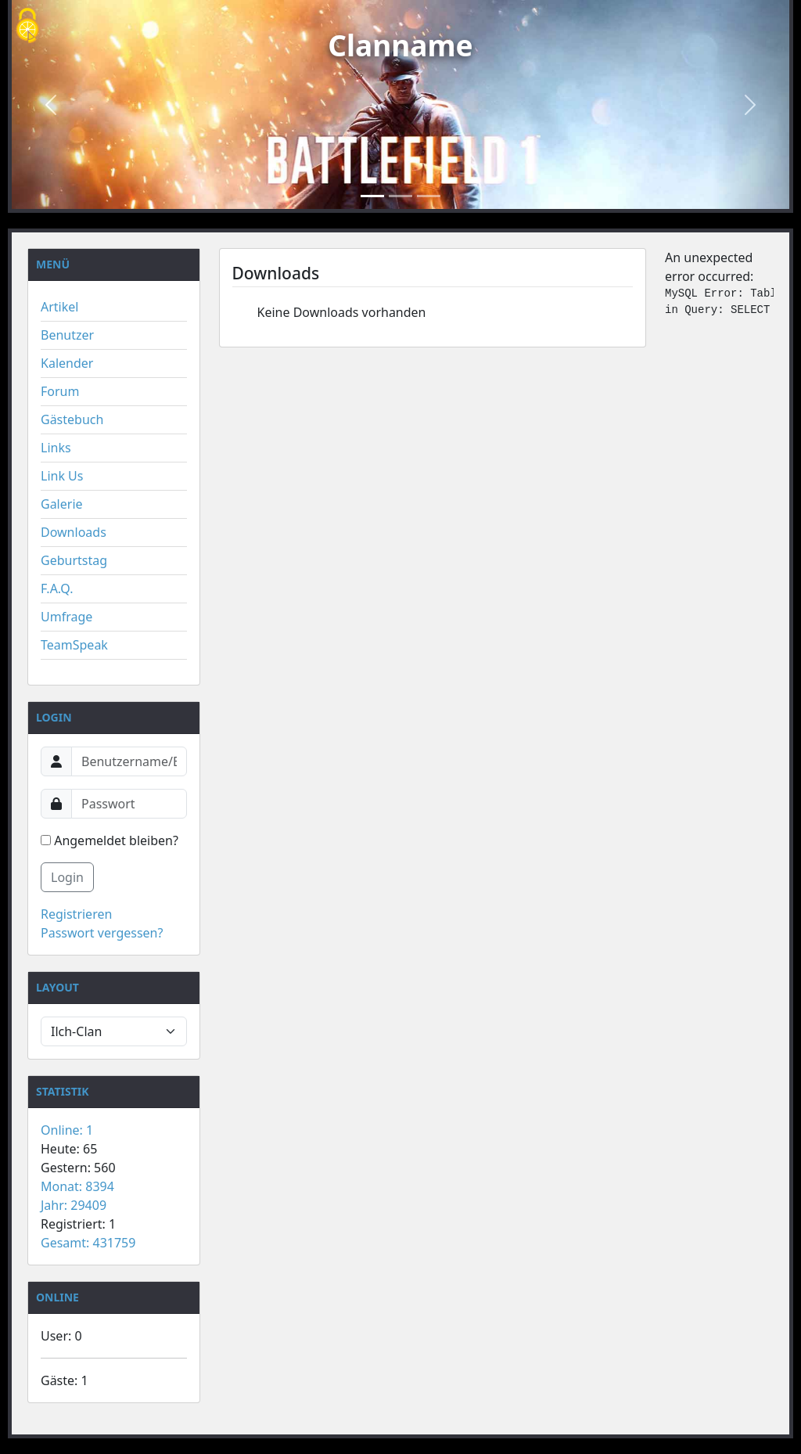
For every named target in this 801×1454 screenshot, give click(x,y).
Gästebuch (72, 419)
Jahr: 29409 (73, 1205)
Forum (60, 391)
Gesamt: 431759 (88, 1242)
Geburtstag (74, 560)
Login (67, 877)
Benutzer (67, 335)
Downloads (73, 532)
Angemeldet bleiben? (109, 840)
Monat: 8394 (77, 1186)
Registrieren (76, 914)
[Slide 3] (428, 196)
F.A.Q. (57, 588)
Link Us (62, 475)
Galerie (62, 504)
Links (56, 447)
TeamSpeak (74, 644)
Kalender (67, 363)
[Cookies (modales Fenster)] (27, 27)
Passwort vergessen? (102, 932)
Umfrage (66, 616)
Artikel (59, 306)
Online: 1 (67, 1130)
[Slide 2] (400, 196)
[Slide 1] (372, 196)
